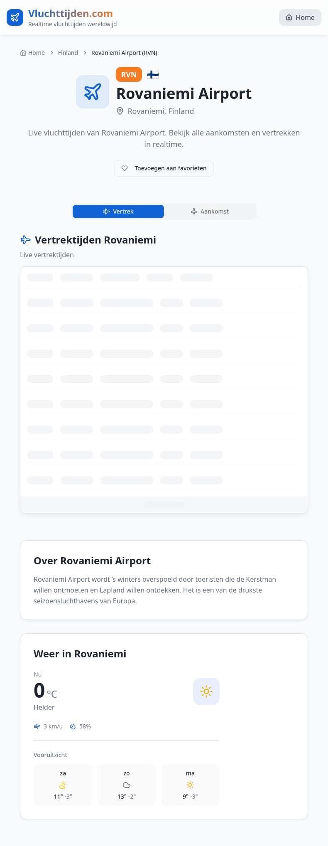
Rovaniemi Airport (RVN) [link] (124, 53)
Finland (68, 53)
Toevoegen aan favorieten (164, 168)
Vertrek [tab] (117, 211)
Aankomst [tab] (209, 211)
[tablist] (164, 211)
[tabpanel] (164, 373)
